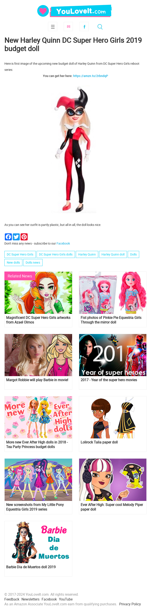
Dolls (133, 254)
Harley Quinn (87, 254)
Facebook (84, 26)
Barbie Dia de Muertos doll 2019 (31, 567)
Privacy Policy (130, 604)
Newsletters (30, 599)
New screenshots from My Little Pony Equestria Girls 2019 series (35, 507)
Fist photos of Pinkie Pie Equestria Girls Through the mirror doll (111, 320)
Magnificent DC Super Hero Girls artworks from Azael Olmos (38, 320)
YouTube (66, 599)
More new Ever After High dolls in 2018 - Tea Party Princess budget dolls (37, 444)
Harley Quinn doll (112, 254)
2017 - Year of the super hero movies (109, 380)
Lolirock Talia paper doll (99, 442)
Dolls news (33, 262)
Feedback (11, 599)
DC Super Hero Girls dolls (56, 254)
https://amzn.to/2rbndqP (90, 76)
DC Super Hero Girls (20, 254)
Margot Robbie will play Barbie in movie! (37, 380)
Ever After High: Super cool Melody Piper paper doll (112, 507)
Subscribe (68, 26)
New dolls (13, 262)
